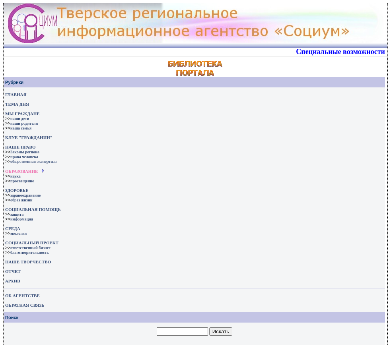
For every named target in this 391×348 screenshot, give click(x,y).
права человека (24, 157)
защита (16, 214)
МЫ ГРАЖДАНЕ (22, 113)
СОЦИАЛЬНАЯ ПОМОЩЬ (33, 209)
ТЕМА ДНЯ (17, 104)
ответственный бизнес (30, 248)
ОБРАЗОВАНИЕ (21, 171)
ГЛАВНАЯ (15, 94)
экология (18, 233)
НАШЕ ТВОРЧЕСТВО (28, 261)
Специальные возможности (340, 52)
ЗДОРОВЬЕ (16, 190)
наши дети (19, 118)
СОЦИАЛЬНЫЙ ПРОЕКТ (31, 242)
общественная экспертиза (33, 161)
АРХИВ (12, 280)
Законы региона (24, 152)
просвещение (22, 181)
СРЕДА (12, 228)
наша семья (20, 128)
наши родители (24, 123)
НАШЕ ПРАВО (20, 147)
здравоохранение (25, 195)
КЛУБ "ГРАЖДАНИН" (29, 137)
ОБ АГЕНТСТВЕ (22, 295)
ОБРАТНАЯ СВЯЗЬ (24, 305)
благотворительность (29, 252)
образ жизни (21, 200)
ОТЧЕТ (13, 271)
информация (21, 219)
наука (15, 176)
